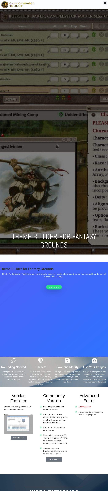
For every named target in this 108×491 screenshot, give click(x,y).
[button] (105, 3)
